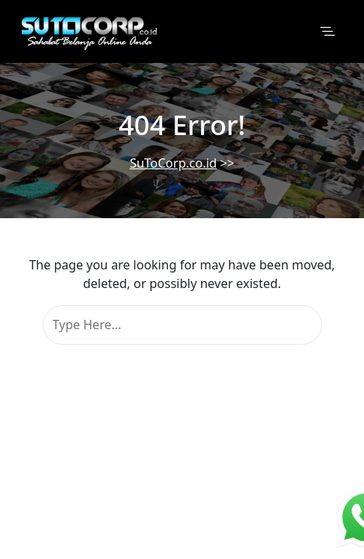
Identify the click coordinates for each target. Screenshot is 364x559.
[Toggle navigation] (327, 31)
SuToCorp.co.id (173, 163)
